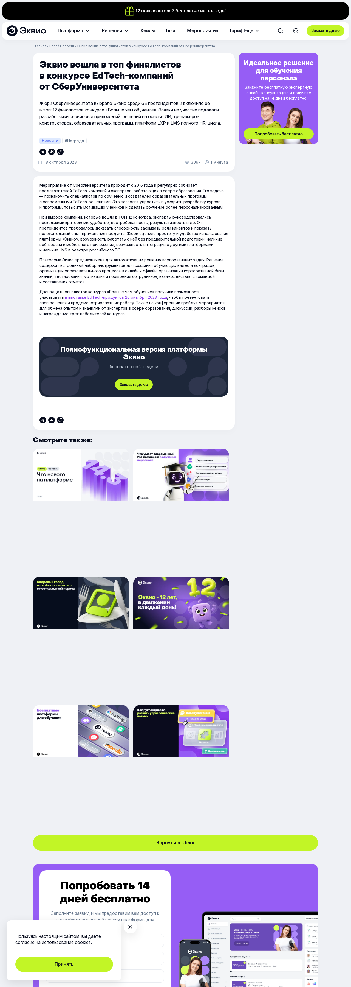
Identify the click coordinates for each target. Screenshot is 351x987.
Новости (67, 46)
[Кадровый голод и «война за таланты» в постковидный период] (272, 509)
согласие (25, 942)
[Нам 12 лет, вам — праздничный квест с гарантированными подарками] (79, 635)
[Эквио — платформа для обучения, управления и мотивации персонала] (26, 30)
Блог (53, 46)
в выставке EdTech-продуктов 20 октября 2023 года (116, 297)
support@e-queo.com (108, 900)
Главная (39, 46)
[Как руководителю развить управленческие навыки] (272, 635)
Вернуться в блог (175, 710)
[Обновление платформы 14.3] (79, 509)
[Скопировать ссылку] (42, 152)
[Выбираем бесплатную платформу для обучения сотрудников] (175, 635)
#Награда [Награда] (74, 140)
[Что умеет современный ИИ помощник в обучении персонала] (175, 509)
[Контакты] (296, 31)
